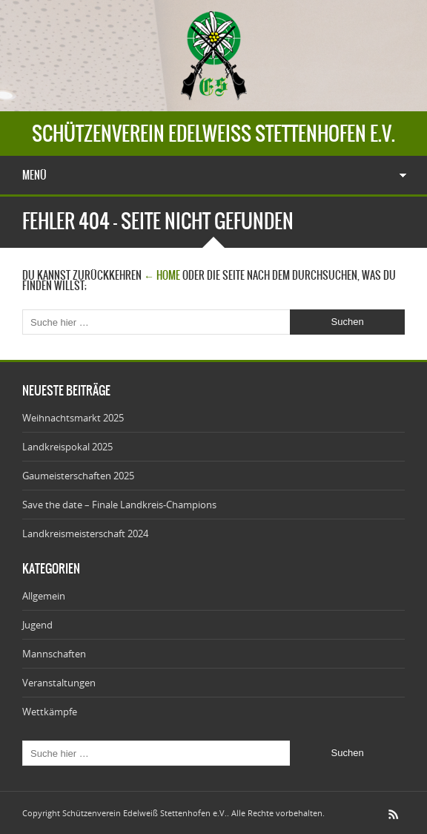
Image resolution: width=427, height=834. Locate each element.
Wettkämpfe (49, 711)
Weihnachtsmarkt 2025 (73, 417)
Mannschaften (54, 653)
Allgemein (43, 595)
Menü (34, 175)
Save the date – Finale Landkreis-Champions (119, 504)
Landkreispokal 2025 (67, 446)
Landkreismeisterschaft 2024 (85, 533)
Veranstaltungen (59, 682)
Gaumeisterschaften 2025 (78, 475)
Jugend (37, 624)
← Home (162, 275)
